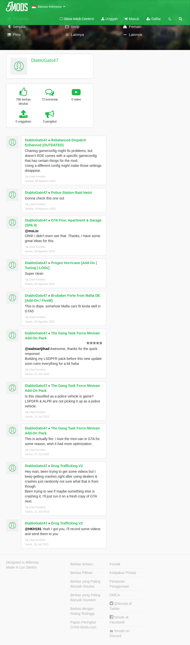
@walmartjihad (37, 349)
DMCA (115, 595)
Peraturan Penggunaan (119, 583)
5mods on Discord (119, 633)
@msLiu (32, 231)
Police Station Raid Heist (71, 193)
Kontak (115, 564)
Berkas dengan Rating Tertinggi (83, 611)
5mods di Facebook (119, 619)
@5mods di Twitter (121, 606)
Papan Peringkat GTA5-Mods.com (83, 624)
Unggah (109, 19)
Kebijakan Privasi (123, 573)
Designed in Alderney (22, 562)
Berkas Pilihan (82, 573)
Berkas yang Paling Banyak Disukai (85, 583)
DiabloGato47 (44, 60)
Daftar (153, 19)
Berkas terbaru (82, 564)
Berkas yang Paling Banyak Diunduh (85, 597)
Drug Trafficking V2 (67, 466)
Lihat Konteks (35, 176)
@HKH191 (33, 529)
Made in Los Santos (21, 567)
